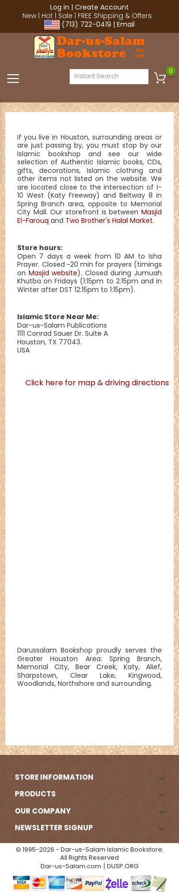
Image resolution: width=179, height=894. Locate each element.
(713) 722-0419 (86, 24)
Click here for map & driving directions (97, 382)
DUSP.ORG (122, 866)
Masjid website (53, 273)
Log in (59, 7)
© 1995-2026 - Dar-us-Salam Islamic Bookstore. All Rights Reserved (90, 854)
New (29, 15)
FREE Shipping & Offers (115, 15)
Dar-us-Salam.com (71, 866)
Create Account (102, 7)
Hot (47, 15)
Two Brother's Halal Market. (109, 220)
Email (126, 24)
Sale (65, 15)
